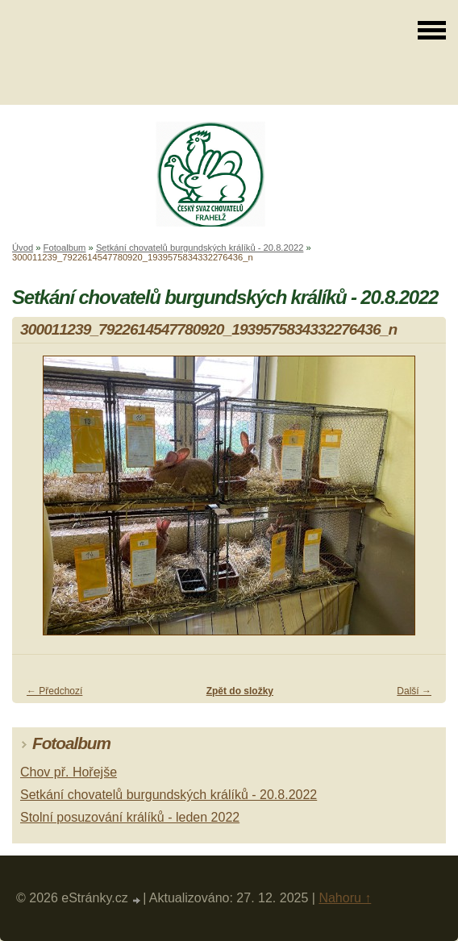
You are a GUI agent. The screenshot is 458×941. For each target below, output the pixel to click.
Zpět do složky (239, 691)
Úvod (22, 247)
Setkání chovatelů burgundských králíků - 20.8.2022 (199, 247)
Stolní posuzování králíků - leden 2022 (129, 817)
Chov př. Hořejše (68, 772)
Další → (414, 691)
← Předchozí (54, 691)
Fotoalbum (65, 247)
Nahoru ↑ (345, 898)
